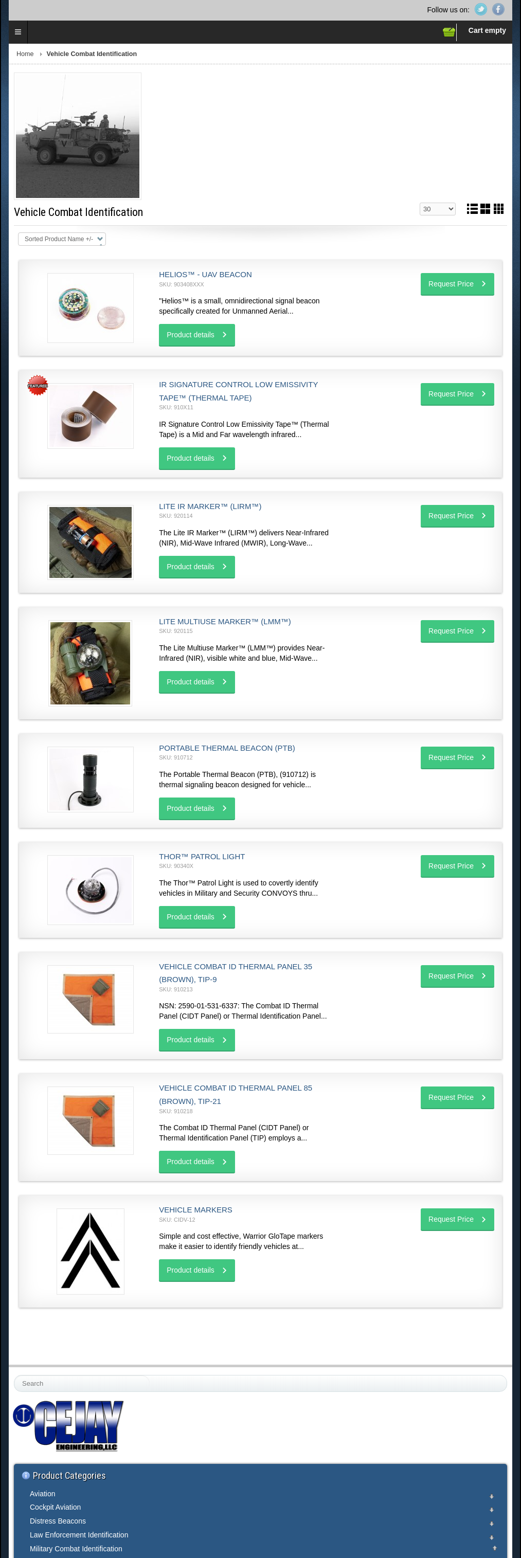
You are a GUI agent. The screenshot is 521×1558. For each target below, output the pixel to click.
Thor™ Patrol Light (202, 856)
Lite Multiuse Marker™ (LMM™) (225, 621)
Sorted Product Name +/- (59, 239)
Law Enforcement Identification (79, 1535)
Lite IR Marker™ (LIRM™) (210, 506)
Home (25, 54)
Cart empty (487, 30)
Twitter (481, 9)
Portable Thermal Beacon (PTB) (227, 748)
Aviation (43, 1494)
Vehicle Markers (195, 1209)
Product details (190, 335)
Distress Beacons (58, 1521)
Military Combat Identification (76, 1549)
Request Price (451, 284)
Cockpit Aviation (55, 1507)
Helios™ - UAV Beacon (205, 274)
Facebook (498, 9)
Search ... (14, 1375)
